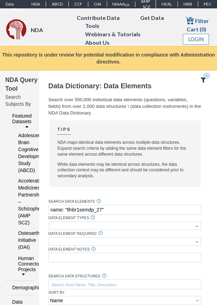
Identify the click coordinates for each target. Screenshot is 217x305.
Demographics (21, 287)
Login (196, 39)
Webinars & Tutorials (113, 34)
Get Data (152, 17)
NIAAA (120, 4)
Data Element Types (68, 218)
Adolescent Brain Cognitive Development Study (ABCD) (21, 153)
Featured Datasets (22, 121)
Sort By (56, 293)
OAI (97, 4)
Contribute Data (98, 17)
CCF (78, 4)
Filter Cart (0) (197, 24)
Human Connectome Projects (24, 266)
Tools (92, 26)
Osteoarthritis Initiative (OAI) (21, 240)
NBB (188, 4)
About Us (97, 42)
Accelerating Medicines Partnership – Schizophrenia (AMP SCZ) (21, 201)
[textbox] (124, 210)
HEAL (167, 4)
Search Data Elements (71, 201)
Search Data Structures (74, 276)
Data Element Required (72, 234)
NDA (35, 4)
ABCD (57, 4)
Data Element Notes (69, 249)
